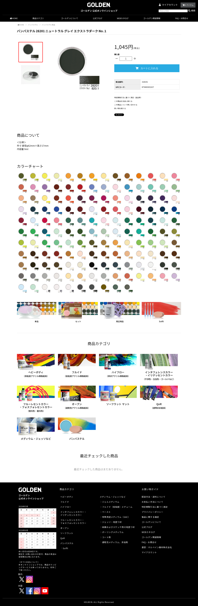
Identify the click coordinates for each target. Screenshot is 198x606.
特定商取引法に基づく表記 (155, 506)
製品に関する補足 (150, 516)
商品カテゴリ (39, 18)
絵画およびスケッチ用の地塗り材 (118, 527)
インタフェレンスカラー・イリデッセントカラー (73, 513)
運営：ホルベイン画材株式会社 (157, 547)
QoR (62, 538)
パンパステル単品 (48, 25)
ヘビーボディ (66, 496)
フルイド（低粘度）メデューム (117, 506)
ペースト (106, 511)
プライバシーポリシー (152, 511)
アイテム (188, 5)
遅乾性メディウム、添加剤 (115, 542)
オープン (64, 528)
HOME (14, 18)
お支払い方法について (152, 501)
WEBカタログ (123, 18)
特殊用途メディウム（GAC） (116, 516)
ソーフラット (66, 533)
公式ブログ (97, 18)
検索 (191, 10)
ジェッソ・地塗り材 (112, 521)
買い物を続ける (120, 108)
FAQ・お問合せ (181, 18)
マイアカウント (170, 4)
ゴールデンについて (69, 18)
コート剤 (106, 537)
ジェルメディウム (110, 501)
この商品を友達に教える (123, 101)
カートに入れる (147, 68)
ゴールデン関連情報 (151, 18)
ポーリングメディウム (113, 532)
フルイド (64, 501)
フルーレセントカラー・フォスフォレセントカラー (73, 521)
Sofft (65, 548)
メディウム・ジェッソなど (113, 496)
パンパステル (33, 25)
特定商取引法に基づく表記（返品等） (128, 97)
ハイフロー (65, 506)
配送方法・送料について (153, 496)
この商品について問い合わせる (125, 104)
